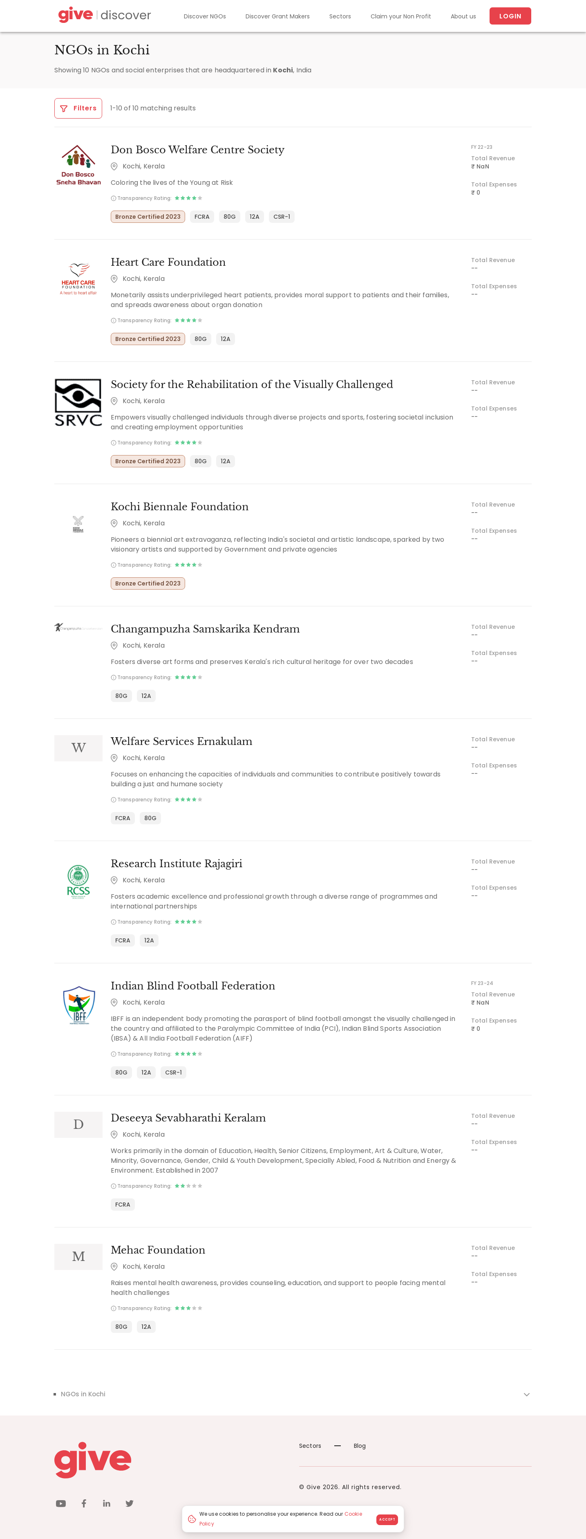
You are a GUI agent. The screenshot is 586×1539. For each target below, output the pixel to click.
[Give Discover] (103, 16)
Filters (78, 108)
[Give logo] (170, 1460)
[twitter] (129, 1505)
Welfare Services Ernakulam (182, 741)
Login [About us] (510, 16)
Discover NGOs (205, 16)
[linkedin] (106, 1505)
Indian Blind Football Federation (193, 986)
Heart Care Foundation (168, 262)
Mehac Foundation (158, 1250)
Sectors (340, 16)
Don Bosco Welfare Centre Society (197, 150)
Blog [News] (350, 1446)
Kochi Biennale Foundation (180, 507)
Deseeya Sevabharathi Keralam (188, 1118)
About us (463, 16)
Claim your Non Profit (401, 16)
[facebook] (83, 1505)
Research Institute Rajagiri (176, 864)
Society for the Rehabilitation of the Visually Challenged (252, 384)
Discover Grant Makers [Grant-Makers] (278, 16)
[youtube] (60, 1505)
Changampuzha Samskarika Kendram (205, 629)
